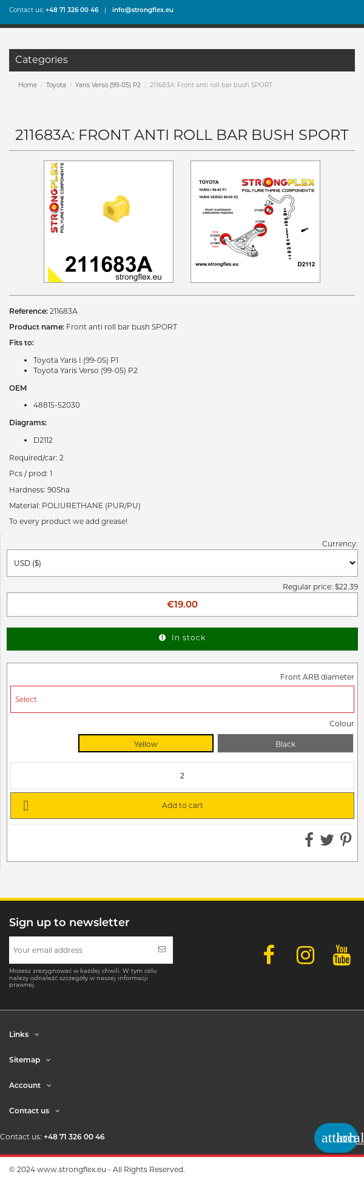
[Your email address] (80, 950)
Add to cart (111, 805)
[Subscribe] (162, 950)
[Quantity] (182, 775)
